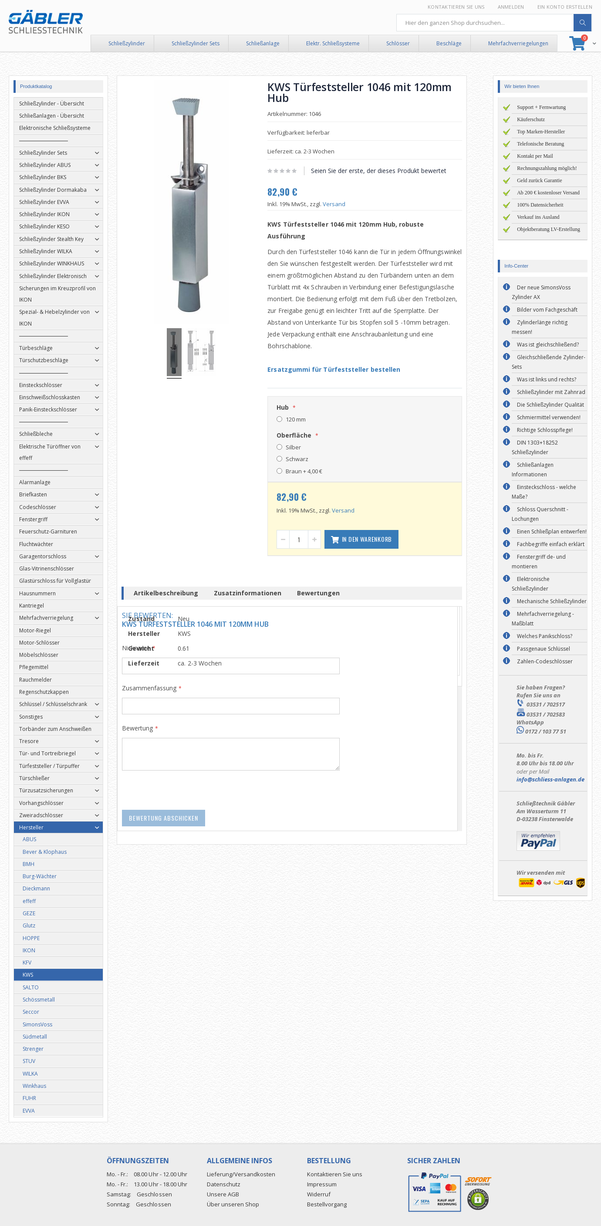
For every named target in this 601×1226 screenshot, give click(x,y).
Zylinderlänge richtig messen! (539, 327)
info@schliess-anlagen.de (550, 779)
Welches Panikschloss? (544, 636)
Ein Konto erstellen (564, 6)
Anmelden (511, 6)
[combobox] (494, 22)
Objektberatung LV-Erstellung (548, 229)
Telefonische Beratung (540, 144)
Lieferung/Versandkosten (241, 1174)
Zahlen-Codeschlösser (545, 661)
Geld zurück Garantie (539, 180)
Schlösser (398, 43)
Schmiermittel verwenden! (549, 417)
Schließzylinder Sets (195, 43)
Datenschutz (223, 1184)
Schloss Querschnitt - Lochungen (540, 514)
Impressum (322, 1184)
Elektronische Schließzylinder (531, 583)
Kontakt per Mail (535, 156)
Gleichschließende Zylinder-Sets (548, 361)
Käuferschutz (531, 119)
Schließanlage (263, 43)
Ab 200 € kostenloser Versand (548, 193)
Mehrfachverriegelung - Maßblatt (543, 618)
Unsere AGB (223, 1194)
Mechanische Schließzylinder (552, 601)
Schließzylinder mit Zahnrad (551, 392)
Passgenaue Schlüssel (543, 648)
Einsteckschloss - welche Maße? (544, 491)
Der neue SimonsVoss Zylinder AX (541, 292)
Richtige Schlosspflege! (545, 430)
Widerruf (319, 1194)
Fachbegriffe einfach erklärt (550, 544)
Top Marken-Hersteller (541, 132)
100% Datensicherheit (540, 205)
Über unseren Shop (233, 1204)
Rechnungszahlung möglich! (547, 168)
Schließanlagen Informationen (533, 469)
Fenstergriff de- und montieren (539, 561)
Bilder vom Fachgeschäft (547, 309)
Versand (342, 204)
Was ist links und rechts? (546, 379)
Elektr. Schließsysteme (333, 43)
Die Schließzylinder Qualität (550, 404)
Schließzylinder (126, 43)
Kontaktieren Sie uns (456, 6)
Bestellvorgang (327, 1204)
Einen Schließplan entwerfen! (552, 531)
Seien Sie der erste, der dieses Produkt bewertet (387, 170)
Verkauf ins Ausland (538, 217)
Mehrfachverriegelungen (518, 43)
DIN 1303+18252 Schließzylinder (535, 447)
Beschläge (449, 43)
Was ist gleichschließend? (548, 344)
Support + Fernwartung (541, 107)
